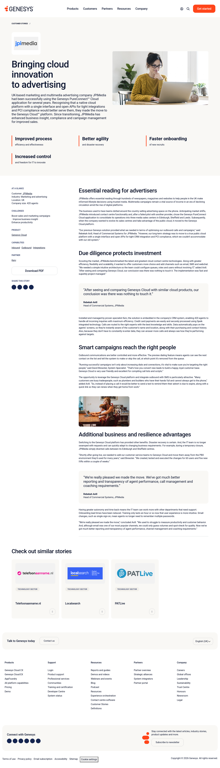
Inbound (16, 247)
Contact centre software (103, 700)
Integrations (39, 247)
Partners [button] (107, 8)
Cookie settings (89, 759)
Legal (179, 700)
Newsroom (182, 695)
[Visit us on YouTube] (32, 741)
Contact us (49, 640)
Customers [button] (90, 8)
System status (55, 695)
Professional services (58, 678)
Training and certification (60, 687)
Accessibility (60, 759)
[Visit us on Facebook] (26, 741)
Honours (181, 691)
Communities (54, 683)
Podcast (95, 687)
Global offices (184, 674)
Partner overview (142, 670)
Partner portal (141, 683)
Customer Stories (20, 24)
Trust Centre (183, 687)
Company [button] (141, 8)
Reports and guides (100, 670)
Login (50, 670)
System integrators (143, 678)
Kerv (14, 260)
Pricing (8, 687)
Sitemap (73, 759)
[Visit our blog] (38, 741)
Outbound (27, 247)
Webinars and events (101, 678)
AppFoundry (11, 678)
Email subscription (43, 759)
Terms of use (9, 759)
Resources (96, 691)
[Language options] (203, 641)
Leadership (182, 678)
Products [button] (72, 8)
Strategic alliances (143, 674)
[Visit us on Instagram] (15, 741)
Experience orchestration (103, 695)
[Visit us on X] (21, 741)
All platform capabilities (16, 683)
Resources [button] (124, 8)
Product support (56, 674)
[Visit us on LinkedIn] (9, 741)
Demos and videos (100, 674)
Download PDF (34, 271)
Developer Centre (56, 691)
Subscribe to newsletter (167, 742)
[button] (182, 8)
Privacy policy (24, 759)
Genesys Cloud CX (14, 670)
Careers (181, 670)
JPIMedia (27, 193)
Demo (8, 691)
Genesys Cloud (19, 235)
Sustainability (183, 683)
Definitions (96, 708)
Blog (93, 683)
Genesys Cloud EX (14, 674)
